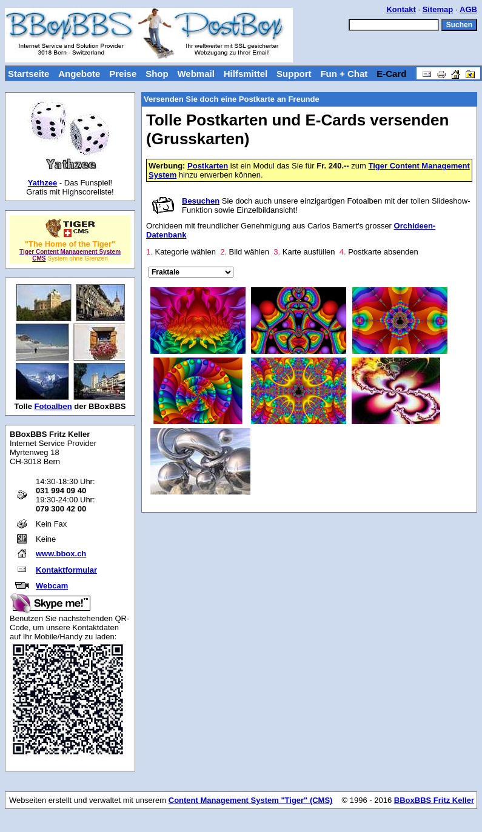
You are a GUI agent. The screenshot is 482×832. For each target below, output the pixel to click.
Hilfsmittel (246, 73)
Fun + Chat (343, 73)
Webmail (195, 73)
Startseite (28, 73)
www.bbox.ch (61, 553)
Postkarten (207, 165)
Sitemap (438, 9)
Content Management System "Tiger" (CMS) (251, 800)
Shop (157, 73)
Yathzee (42, 182)
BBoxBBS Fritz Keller (434, 800)
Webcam (52, 585)
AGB (468, 9)
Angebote (79, 73)
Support (294, 73)
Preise (122, 73)
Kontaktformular (66, 569)
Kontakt (400, 9)
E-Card (391, 73)
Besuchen (200, 200)
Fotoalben (53, 406)
